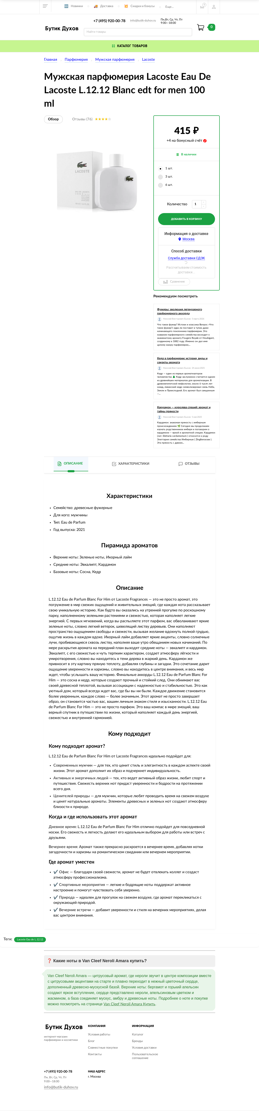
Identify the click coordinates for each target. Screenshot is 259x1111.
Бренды (137, 1041)
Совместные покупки (103, 1047)
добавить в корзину (186, 219)
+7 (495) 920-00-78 (109, 21)
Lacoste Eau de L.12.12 (30, 939)
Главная (50, 59)
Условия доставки (144, 1047)
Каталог (137, 1034)
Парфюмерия (76, 59)
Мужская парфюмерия (115, 59)
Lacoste (148, 59)
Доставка (106, 6)
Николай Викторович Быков (177, 319)
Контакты (95, 1054)
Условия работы (99, 1034)
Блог (91, 1041)
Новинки (77, 6)
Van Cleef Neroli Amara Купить (129, 1004)
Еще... (169, 6)
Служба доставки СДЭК (186, 258)
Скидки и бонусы (143, 6)
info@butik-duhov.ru (143, 20)
